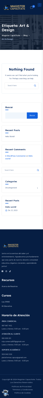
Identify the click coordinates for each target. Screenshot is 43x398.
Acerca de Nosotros (10, 286)
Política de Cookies (22, 393)
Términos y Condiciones (22, 390)
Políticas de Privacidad (21, 386)
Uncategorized (11, 188)
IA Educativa (7, 306)
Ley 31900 (6, 301)
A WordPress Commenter (15, 156)
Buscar (9, 107)
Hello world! (10, 136)
